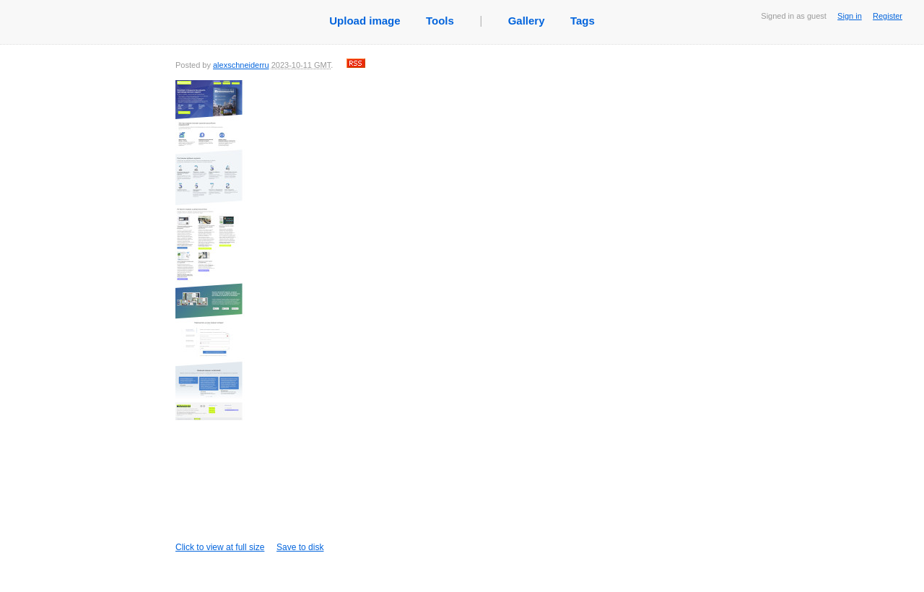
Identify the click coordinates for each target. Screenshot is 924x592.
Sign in (849, 16)
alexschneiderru (241, 65)
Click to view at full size (223, 316)
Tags (582, 20)
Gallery (526, 20)
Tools (440, 20)
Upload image (364, 20)
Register (887, 16)
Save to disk (299, 547)
